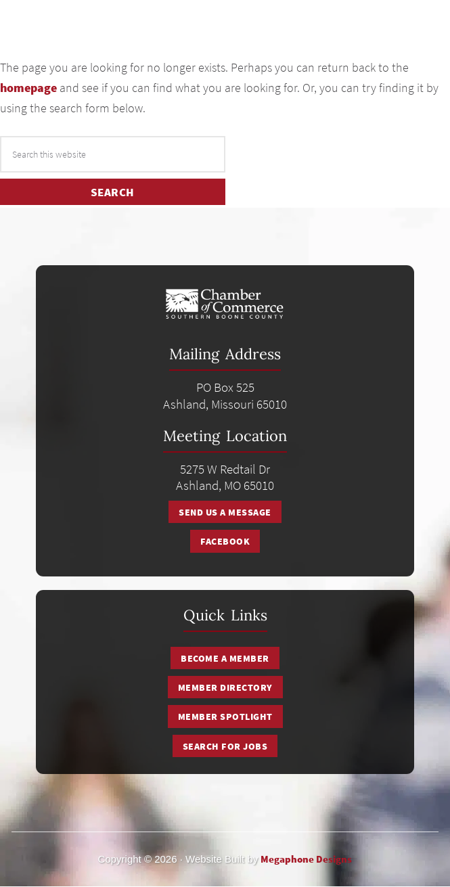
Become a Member (225, 658)
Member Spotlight (225, 716)
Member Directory (225, 687)
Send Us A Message (225, 512)
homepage (28, 87)
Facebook (225, 541)
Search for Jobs (225, 746)
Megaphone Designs (306, 858)
